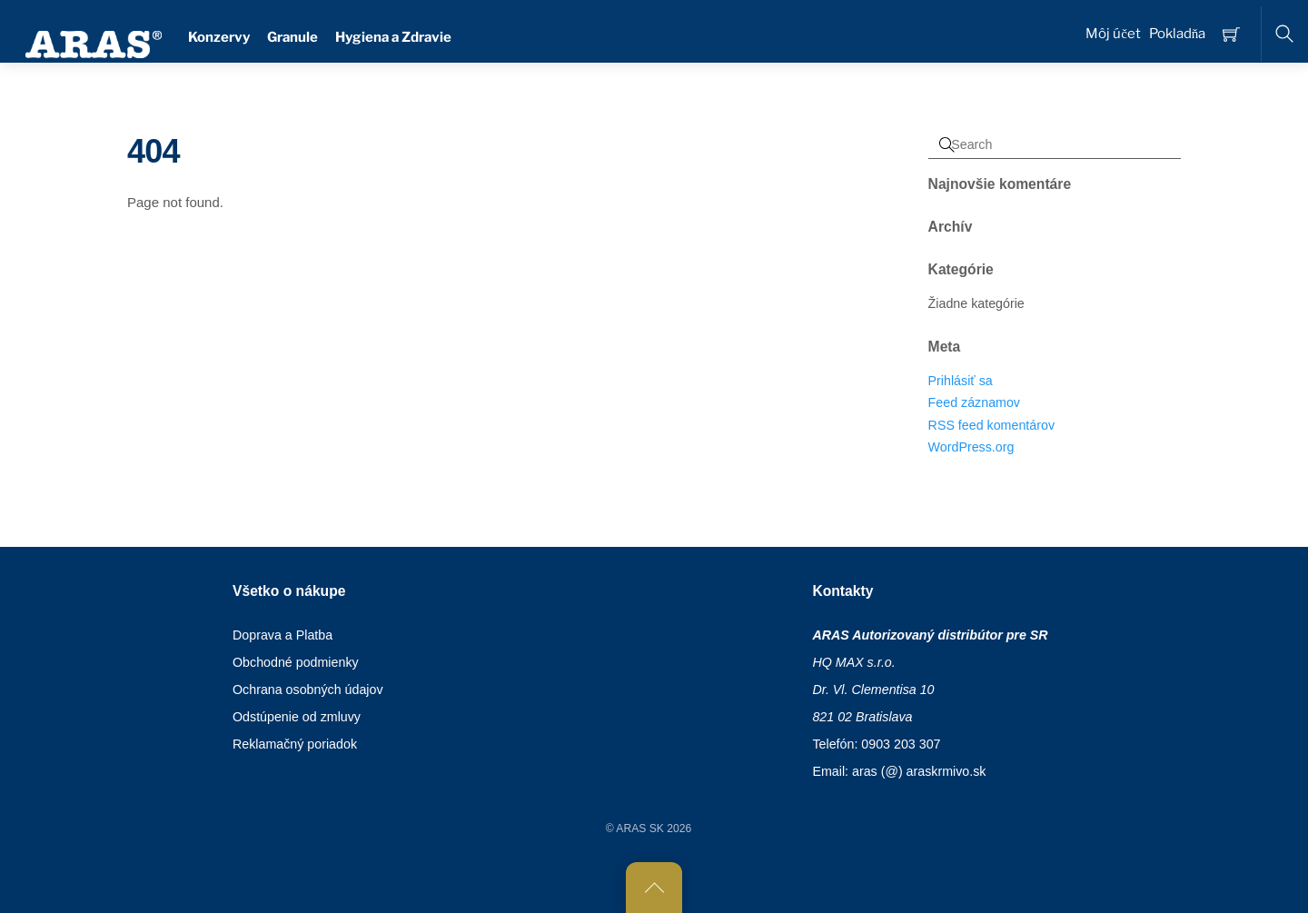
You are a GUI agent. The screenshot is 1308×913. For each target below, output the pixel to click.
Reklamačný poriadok (295, 744)
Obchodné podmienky (296, 662)
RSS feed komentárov (991, 425)
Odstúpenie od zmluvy (297, 717)
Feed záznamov (974, 402)
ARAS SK (640, 828)
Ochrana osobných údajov (308, 689)
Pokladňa (1177, 34)
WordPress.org (971, 447)
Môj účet (1113, 34)
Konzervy (219, 37)
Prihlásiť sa (960, 380)
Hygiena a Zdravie (393, 37)
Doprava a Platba (282, 635)
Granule (292, 37)
